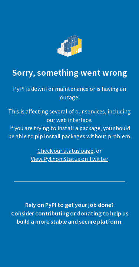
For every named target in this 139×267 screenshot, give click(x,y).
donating (89, 213)
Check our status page (65, 150)
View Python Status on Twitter (69, 158)
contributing (52, 213)
